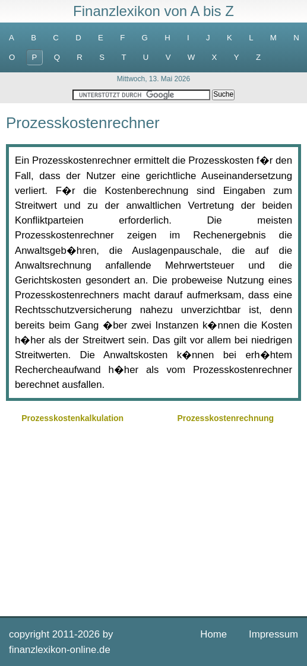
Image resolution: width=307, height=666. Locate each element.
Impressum (273, 634)
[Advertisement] (153, 518)
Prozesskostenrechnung (225, 418)
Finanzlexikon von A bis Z (153, 11)
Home (213, 634)
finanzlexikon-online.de (59, 649)
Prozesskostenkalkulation (72, 418)
